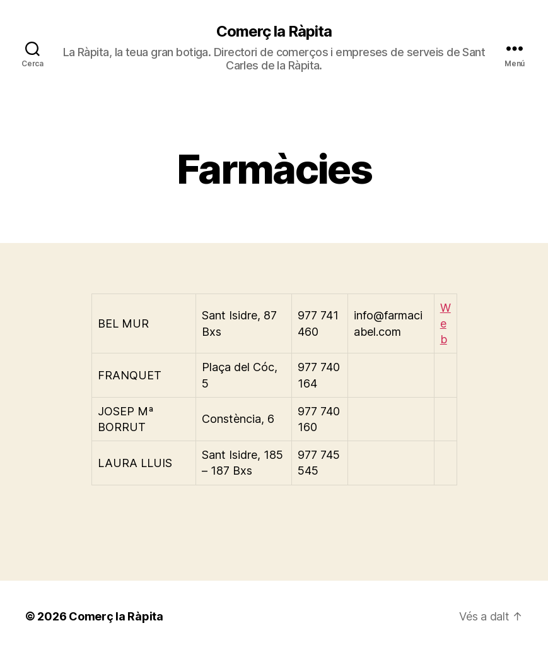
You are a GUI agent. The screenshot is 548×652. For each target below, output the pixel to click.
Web (445, 323)
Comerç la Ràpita (274, 31)
